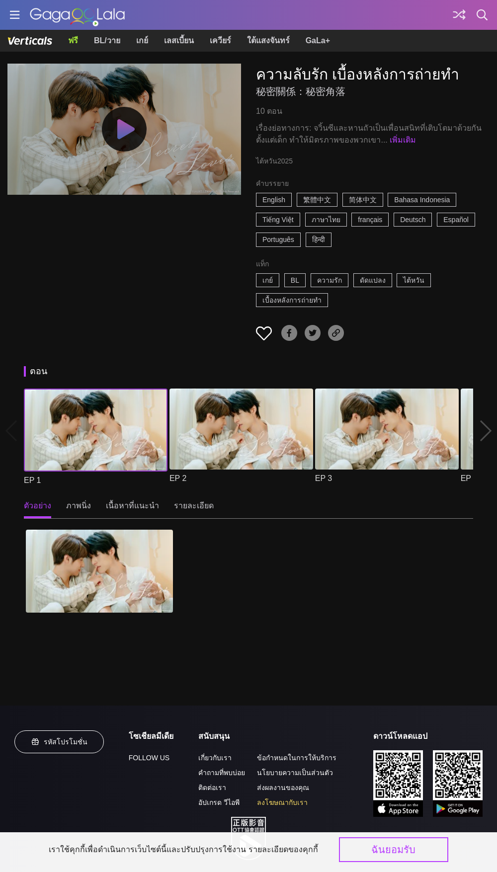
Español (456, 220)
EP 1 (32, 480)
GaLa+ (318, 40)
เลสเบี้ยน (179, 40)
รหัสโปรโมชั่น (59, 742)
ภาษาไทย (326, 220)
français (370, 220)
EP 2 (177, 478)
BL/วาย (107, 40)
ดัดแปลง (373, 280)
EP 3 (323, 478)
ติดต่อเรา (212, 788)
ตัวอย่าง (37, 505)
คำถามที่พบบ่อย (221, 773)
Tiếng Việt (278, 220)
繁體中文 (317, 200)
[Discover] (459, 14)
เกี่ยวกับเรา (215, 758)
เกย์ (142, 40)
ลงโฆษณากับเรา (282, 802)
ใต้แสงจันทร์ (268, 40)
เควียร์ (220, 40)
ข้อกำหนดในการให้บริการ (296, 758)
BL (295, 280)
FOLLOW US (149, 758)
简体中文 (363, 200)
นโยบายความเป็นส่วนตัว (295, 773)
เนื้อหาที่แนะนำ (132, 505)
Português (278, 239)
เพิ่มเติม (403, 140)
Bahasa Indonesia (422, 200)
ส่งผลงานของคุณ (283, 788)
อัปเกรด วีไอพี (219, 802)
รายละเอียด (194, 505)
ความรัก (329, 280)
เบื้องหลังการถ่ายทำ (292, 300)
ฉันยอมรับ (393, 849)
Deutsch (412, 220)
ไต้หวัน (413, 280)
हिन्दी (318, 239)
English (273, 200)
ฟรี (73, 40)
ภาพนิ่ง (78, 505)
